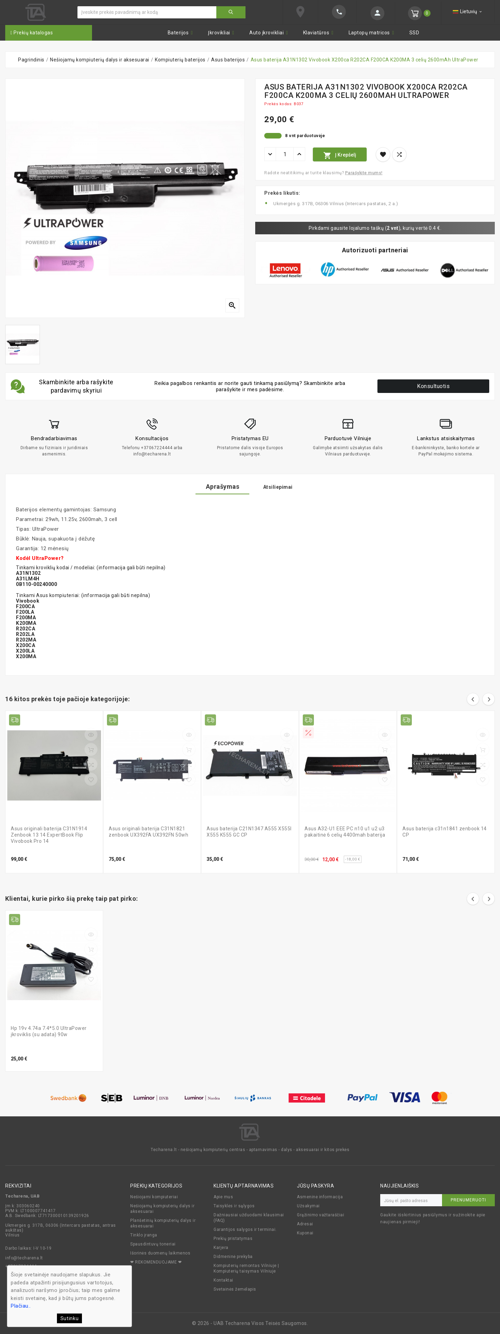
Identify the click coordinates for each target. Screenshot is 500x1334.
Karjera (221, 1247)
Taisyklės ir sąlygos (234, 1205)
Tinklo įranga (143, 1235)
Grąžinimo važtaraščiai (320, 1215)
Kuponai (305, 1233)
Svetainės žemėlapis (235, 1289)
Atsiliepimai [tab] (285, 487)
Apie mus (223, 1196)
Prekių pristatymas (233, 1238)
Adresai (305, 1224)
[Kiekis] (284, 154)
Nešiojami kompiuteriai (154, 1196)
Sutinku (69, 1318)
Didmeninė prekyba (233, 1256)
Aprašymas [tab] (215, 486)
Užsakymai (308, 1205)
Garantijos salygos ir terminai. (245, 1229)
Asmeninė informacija (320, 1196)
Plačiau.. (21, 1306)
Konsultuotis (433, 386)
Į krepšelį (339, 155)
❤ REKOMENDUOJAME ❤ (156, 1262)
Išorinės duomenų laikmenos (160, 1253)
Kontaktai (223, 1280)
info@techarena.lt (24, 1258)
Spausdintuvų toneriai (153, 1244)
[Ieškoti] (147, 12)
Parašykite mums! (364, 172)
